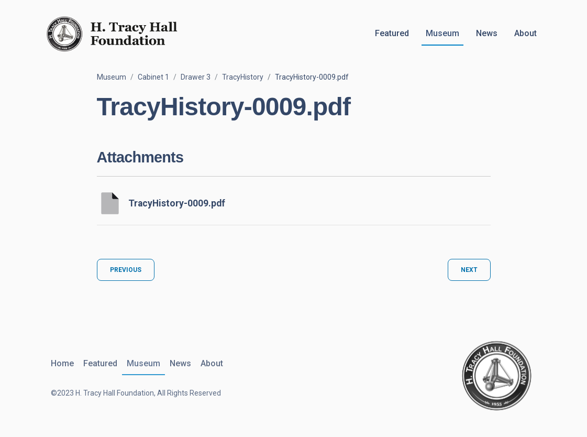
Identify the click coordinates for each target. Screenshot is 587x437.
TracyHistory (242, 77)
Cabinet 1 (153, 77)
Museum (442, 33)
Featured (392, 33)
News (486, 33)
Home (62, 363)
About (525, 33)
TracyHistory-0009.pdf (176, 203)
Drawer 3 (196, 77)
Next (469, 270)
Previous (125, 270)
